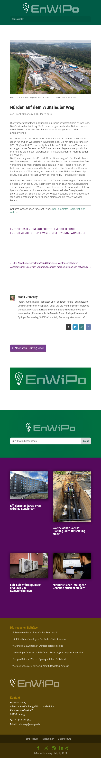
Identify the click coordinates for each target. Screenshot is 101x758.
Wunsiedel (78, 233)
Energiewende (20, 233)
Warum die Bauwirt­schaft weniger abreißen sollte (37, 645)
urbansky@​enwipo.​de (29, 724)
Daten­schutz (64, 738)
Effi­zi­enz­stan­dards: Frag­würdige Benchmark (26, 507)
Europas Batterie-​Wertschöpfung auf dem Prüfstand (39, 659)
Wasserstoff (50, 233)
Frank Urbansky (24, 114)
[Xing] (67, 748)
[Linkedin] (61, 748)
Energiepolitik (42, 229)
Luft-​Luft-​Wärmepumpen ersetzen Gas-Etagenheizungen (25, 588)
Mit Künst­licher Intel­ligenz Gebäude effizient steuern (69, 586)
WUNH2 (64, 233)
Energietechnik (65, 229)
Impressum (32, 738)
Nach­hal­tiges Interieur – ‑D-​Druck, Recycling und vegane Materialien (48, 652)
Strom (35, 233)
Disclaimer (48, 738)
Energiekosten (20, 229)
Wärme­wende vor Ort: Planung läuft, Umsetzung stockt (69, 531)
